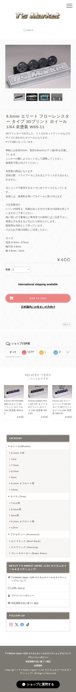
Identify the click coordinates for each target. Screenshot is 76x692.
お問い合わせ (18, 588)
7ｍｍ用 (15, 503)
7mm (14, 459)
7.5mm (15, 465)
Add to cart (38, 298)
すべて (13, 352)
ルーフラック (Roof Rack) (26, 541)
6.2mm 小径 (18, 453)
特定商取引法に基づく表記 (24, 603)
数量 (8, 269)
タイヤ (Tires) (18, 496)
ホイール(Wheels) (20, 446)
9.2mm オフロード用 (22, 483)
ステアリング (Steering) (24, 547)
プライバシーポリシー (22, 595)
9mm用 (15, 515)
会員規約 (38, 665)
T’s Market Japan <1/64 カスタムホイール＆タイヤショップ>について (39, 579)
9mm (14, 477)
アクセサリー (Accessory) (25, 534)
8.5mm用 (16, 509)
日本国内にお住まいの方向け (38, 306)
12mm (14, 489)
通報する (67, 324)
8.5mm (15, 471)
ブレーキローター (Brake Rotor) (29, 553)
